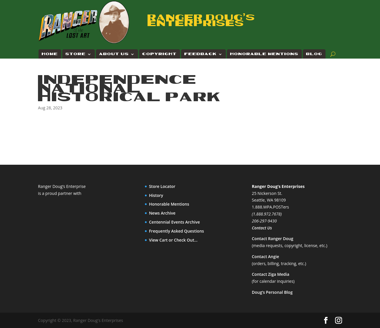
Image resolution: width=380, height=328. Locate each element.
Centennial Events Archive (174, 222)
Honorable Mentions (264, 54)
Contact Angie (265, 256)
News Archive (162, 213)
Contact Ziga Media (270, 274)
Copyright (159, 54)
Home (50, 54)
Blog (314, 54)
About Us (114, 54)
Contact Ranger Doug (272, 238)
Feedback (200, 54)
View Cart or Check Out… (173, 240)
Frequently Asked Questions (176, 231)
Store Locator (162, 186)
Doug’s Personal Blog (272, 292)
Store (76, 54)
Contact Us (262, 228)
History (156, 195)
